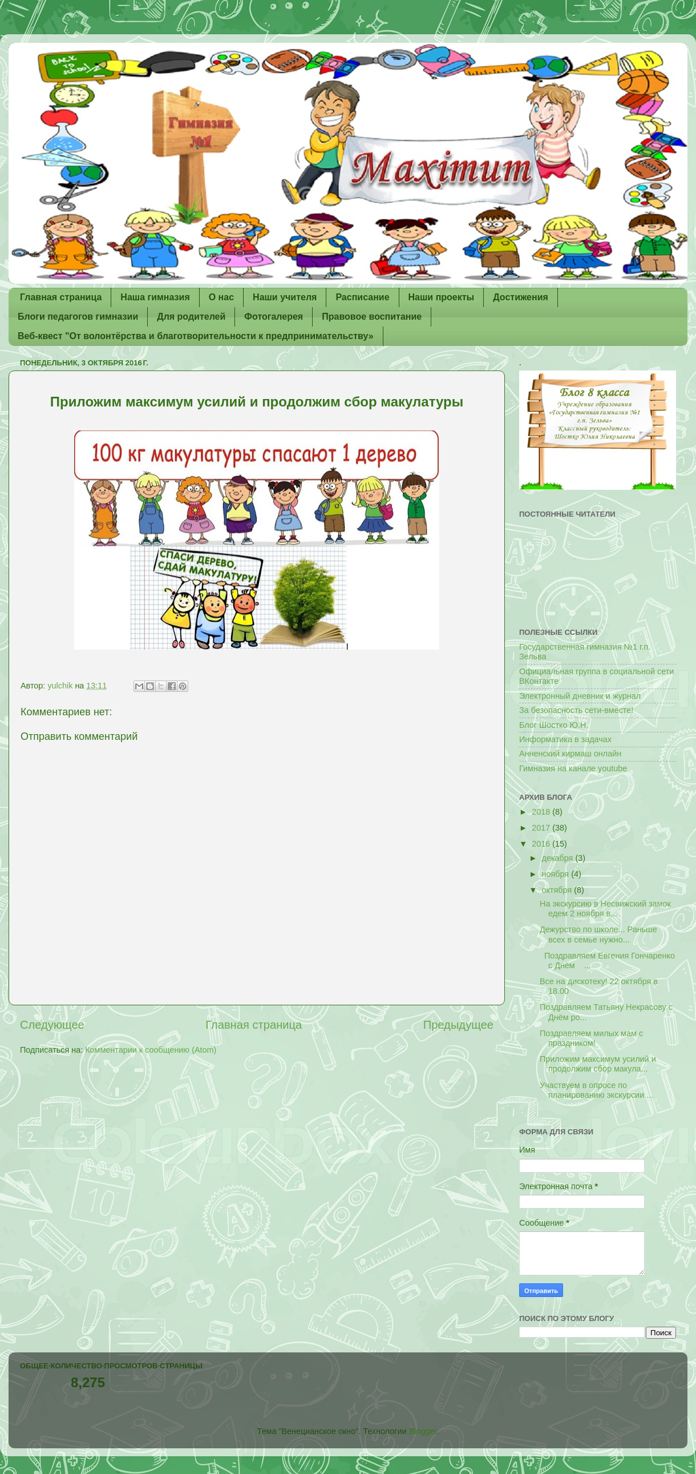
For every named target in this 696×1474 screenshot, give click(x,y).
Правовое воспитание (372, 316)
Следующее (52, 1024)
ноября (557, 874)
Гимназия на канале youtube (573, 768)
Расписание (362, 297)
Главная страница (61, 297)
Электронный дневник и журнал (580, 695)
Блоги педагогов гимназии (78, 316)
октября (558, 890)
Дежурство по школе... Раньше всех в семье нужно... (598, 934)
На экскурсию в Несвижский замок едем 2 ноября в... (605, 908)
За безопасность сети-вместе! (576, 710)
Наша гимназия (154, 297)
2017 (542, 827)
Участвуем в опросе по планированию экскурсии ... (596, 1090)
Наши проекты (441, 297)
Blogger (423, 1431)
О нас (221, 297)
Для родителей (191, 316)
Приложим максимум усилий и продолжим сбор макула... (598, 1063)
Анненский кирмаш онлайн (570, 753)
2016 (542, 843)
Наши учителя (285, 297)
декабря (559, 858)
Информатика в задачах (565, 739)
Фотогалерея (273, 316)
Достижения (520, 297)
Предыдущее (458, 1024)
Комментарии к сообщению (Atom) (150, 1049)
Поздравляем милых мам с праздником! (591, 1038)
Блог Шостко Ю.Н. (553, 725)
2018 (542, 811)
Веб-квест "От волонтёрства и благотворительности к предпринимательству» (196, 336)
